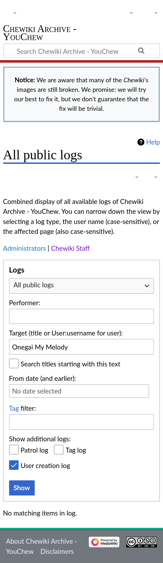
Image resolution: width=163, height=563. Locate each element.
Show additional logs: (40, 439)
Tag (14, 408)
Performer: (24, 303)
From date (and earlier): (42, 378)
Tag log (76, 450)
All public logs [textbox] (34, 285)
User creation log (45, 465)
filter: (22, 408)
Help (153, 142)
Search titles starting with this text (71, 364)
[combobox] (81, 285)
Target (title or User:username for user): (66, 333)
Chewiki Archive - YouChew (40, 33)
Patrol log (34, 450)
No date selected (37, 391)
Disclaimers (57, 551)
